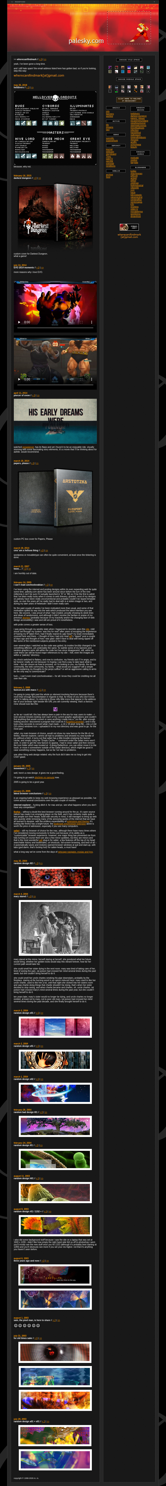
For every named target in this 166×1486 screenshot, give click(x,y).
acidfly (134, 142)
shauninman (136, 173)
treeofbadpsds (137, 128)
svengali (110, 163)
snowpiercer (28, 447)
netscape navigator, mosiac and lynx (75, 852)
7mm (108, 156)
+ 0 (40, 59)
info (108, 111)
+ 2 (54, 1320)
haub (133, 192)
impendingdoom (138, 137)
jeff (70, 636)
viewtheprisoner (138, 123)
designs (26, 617)
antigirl (134, 178)
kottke (133, 171)
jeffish (133, 180)
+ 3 (46, 585)
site (87, 629)
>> (45, 59)
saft (40, 840)
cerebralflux (136, 200)
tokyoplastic (136, 195)
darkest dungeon (139, 116)
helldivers (135, 113)
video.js (134, 209)
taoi (108, 129)
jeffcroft (134, 176)
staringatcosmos (138, 125)
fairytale (134, 162)
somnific (110, 138)
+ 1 (40, 690)
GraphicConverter (75, 722)
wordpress (135, 214)
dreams (109, 127)
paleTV (109, 159)
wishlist (109, 116)
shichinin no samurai (44, 777)
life (107, 125)
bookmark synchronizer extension (70, 824)
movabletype (137, 211)
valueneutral (136, 197)
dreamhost (136, 216)
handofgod (136, 132)
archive (109, 174)
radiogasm (136, 135)
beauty (134, 147)
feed (108, 177)
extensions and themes (78, 821)
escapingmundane (139, 121)
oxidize (134, 160)
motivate (135, 158)
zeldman (135, 183)
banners (110, 114)
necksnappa (136, 202)
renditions (110, 166)
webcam (110, 152)
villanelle (135, 188)
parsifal (109, 161)
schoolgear (136, 144)
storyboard (111, 154)
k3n (132, 204)
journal (109, 149)
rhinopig (134, 140)
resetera (135, 207)
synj (132, 190)
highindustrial (137, 185)
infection (135, 130)
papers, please (138, 118)
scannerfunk (112, 140)
